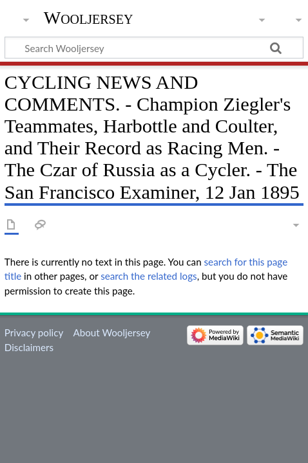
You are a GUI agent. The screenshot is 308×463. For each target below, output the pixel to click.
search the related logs (149, 276)
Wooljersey (88, 18)
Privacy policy (34, 332)
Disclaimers (29, 347)
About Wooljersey (111, 332)
